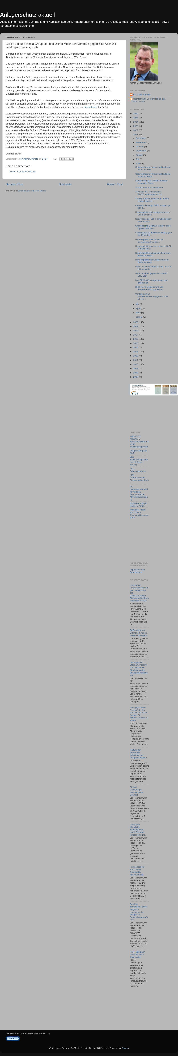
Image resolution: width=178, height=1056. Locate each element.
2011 (136, 360)
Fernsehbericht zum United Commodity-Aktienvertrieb (137, 871)
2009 (136, 368)
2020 (136, 322)
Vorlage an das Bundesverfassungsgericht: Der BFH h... (151, 296)
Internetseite (90, 107)
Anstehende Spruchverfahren (149, 187)
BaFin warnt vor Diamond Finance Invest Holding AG (138, 632)
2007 (136, 377)
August (139, 155)
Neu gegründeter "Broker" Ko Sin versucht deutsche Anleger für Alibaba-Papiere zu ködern (139, 714)
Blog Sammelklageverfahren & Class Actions (139, 461)
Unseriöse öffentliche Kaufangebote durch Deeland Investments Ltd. (138, 829)
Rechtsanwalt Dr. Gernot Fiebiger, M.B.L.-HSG (149, 100)
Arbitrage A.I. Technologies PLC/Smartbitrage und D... (149, 192)
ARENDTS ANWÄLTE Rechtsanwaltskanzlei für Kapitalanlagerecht (139, 441)
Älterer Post (115, 184)
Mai (138, 304)
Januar (139, 317)
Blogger (125, 1048)
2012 (136, 356)
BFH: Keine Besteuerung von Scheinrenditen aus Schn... (149, 288)
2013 (136, 351)
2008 (136, 373)
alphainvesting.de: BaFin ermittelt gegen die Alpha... (151, 181)
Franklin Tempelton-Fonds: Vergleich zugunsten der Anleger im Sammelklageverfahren (139, 912)
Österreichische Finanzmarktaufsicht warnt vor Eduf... (152, 175)
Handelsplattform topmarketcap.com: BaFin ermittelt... (153, 254)
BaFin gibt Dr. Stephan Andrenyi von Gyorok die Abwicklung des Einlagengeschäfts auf (139, 668)
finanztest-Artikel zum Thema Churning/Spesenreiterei (139, 514)
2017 (136, 335)
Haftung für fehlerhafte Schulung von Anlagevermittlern (138, 754)
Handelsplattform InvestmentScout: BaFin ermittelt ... (152, 261)
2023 (136, 126)
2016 (136, 339)
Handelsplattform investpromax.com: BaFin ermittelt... (152, 213)
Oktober (140, 146)
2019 (136, 326)
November (141, 142)
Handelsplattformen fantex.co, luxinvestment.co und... (149, 240)
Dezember (141, 138)
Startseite (65, 184)
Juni (138, 163)
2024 (136, 122)
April (138, 308)
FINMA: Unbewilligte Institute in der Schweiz (137, 791)
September (141, 151)
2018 (136, 330)
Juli (138, 159)
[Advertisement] (144, 413)
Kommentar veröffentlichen (23, 171)
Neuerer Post (14, 184)
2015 (136, 343)
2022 (136, 130)
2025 (136, 117)
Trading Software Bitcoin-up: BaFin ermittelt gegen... (152, 199)
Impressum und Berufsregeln (137, 570)
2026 (136, 113)
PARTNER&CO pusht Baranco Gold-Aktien (137, 954)
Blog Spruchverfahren (138, 469)
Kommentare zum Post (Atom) (32, 191)
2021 (136, 134)
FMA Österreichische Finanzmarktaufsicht (139, 479)
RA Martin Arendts (142, 94)
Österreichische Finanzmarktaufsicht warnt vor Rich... (152, 168)
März (138, 313)
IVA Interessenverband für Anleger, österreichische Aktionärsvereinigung (139, 493)
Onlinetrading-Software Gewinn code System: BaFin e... (153, 227)
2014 (136, 347)
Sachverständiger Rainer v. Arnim (138, 504)
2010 (136, 364)
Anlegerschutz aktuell (27, 15)
